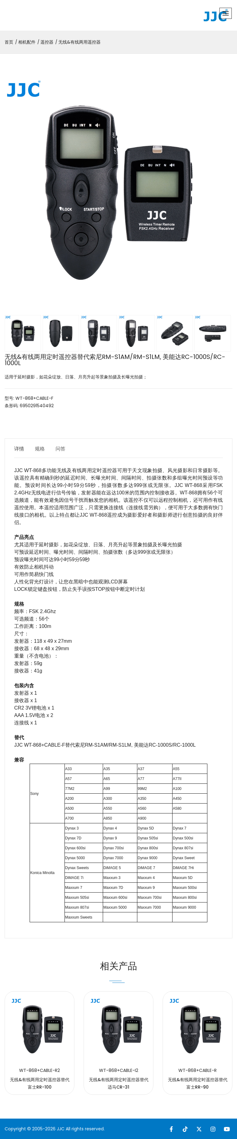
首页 (9, 42)
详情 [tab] (19, 448)
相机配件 (26, 42)
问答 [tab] (60, 448)
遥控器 (46, 42)
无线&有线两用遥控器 (79, 42)
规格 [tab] (40, 448)
